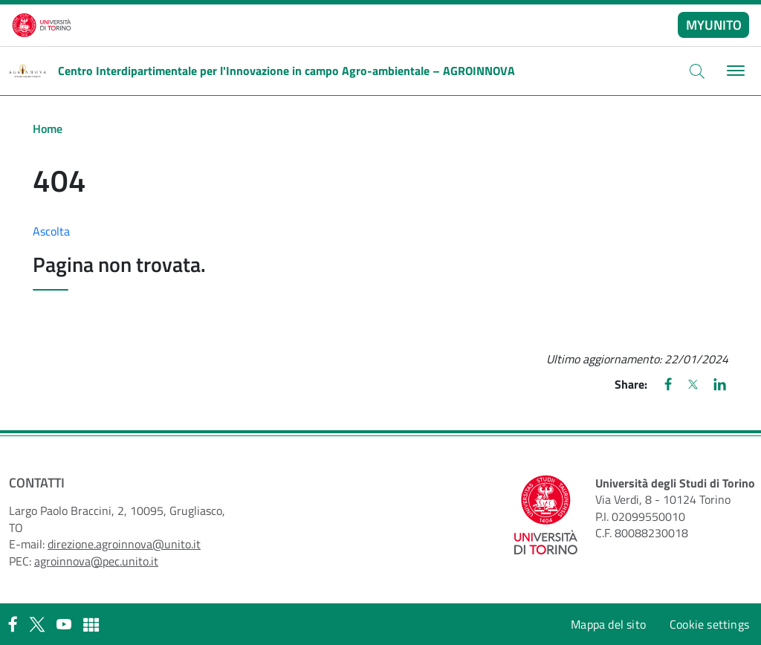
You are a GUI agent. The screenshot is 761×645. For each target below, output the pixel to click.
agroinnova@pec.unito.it (96, 561)
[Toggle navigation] (734, 71)
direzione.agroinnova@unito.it (124, 544)
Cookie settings (709, 624)
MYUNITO (714, 25)
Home (47, 128)
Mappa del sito (608, 624)
